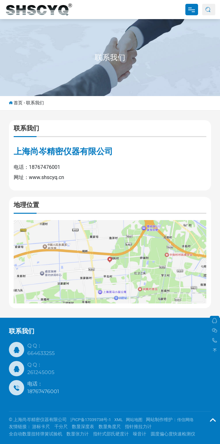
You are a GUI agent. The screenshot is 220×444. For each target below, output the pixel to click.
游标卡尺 (41, 426)
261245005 (40, 372)
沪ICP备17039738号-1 (90, 419)
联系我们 (110, 57)
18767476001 (43, 391)
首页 (18, 102)
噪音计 (139, 433)
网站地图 (134, 419)
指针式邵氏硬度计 (111, 433)
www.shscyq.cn (46, 177)
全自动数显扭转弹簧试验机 (35, 433)
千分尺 (61, 426)
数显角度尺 (110, 426)
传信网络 (185, 419)
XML (118, 419)
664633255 (41, 353)
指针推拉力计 (138, 426)
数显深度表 (83, 426)
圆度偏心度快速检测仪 (173, 433)
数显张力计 (77, 433)
